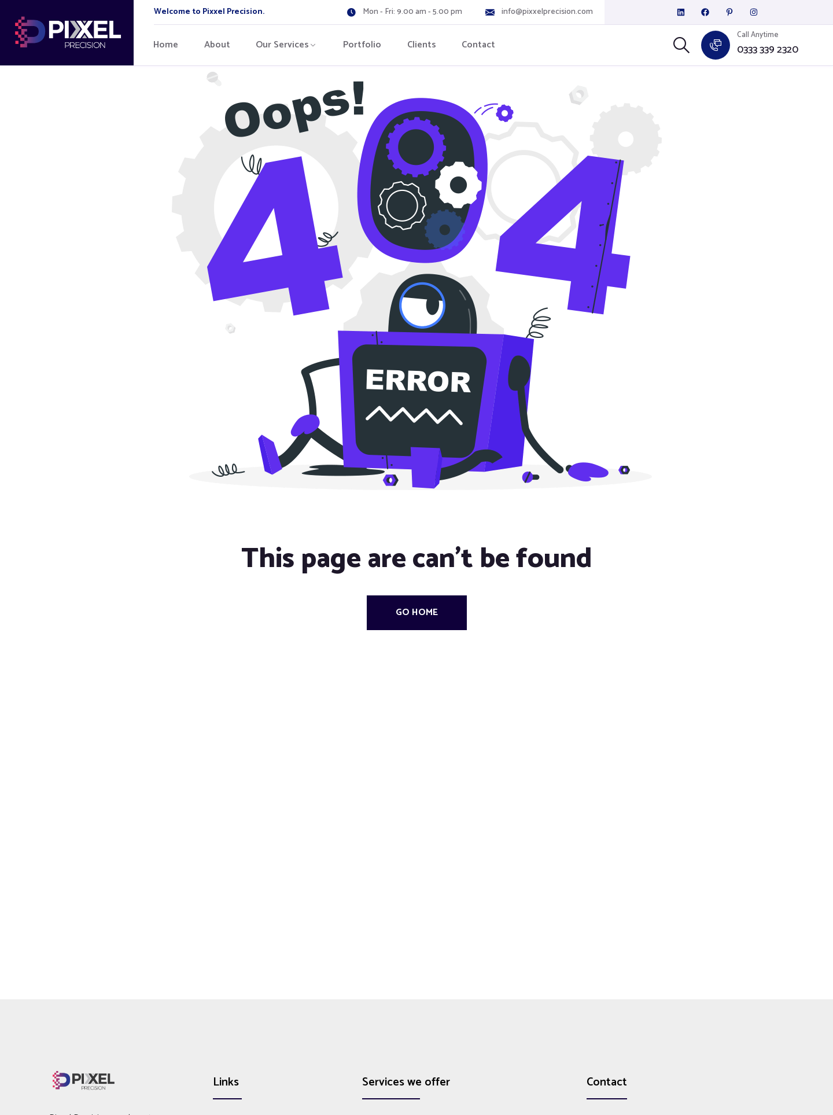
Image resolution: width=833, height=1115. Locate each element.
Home (165, 45)
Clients (421, 45)
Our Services (282, 45)
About (217, 45)
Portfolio (362, 45)
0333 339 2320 (767, 50)
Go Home (417, 612)
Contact (478, 45)
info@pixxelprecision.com (547, 12)
